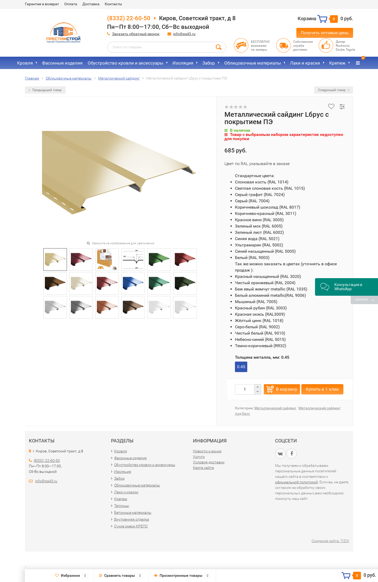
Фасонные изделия (62, 63)
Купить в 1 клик (322, 389)
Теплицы (121, 506)
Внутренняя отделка (131, 519)
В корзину (286, 389)
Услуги (199, 456)
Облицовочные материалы (252, 63)
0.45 (241, 366)
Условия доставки (208, 462)
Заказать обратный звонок (136, 34)
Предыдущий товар (45, 90)
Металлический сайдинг (275, 408)
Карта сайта (203, 467)
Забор (208, 63)
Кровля (25, 63)
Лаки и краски (305, 63)
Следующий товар (333, 90)
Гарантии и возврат (42, 4)
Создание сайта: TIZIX (330, 541)
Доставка (90, 4)
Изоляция (182, 63)
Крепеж (337, 63)
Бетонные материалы (132, 512)
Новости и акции (207, 451)
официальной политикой (296, 482)
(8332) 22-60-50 (128, 18)
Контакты (113, 4)
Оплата (70, 4)
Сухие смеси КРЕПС (131, 526)
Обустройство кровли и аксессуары (125, 63)
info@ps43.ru (184, 34)
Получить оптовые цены (325, 32)
